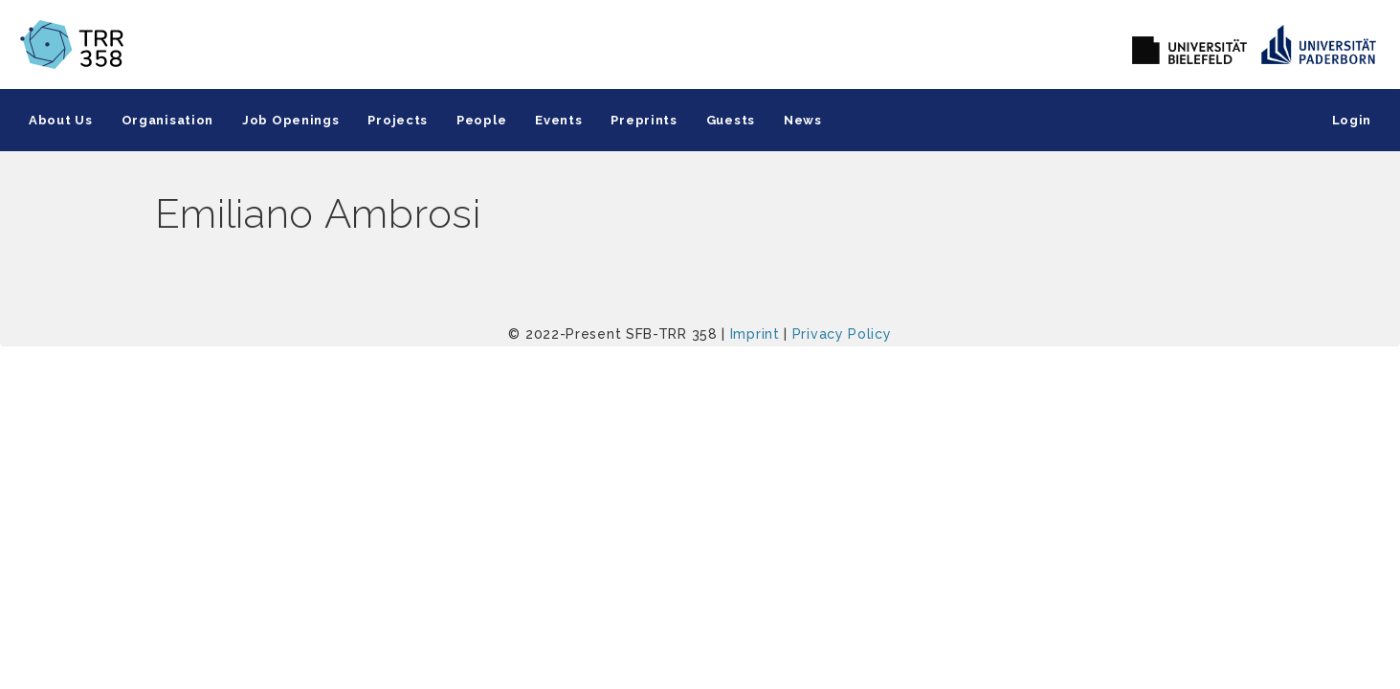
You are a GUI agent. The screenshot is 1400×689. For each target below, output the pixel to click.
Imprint (755, 334)
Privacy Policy (842, 334)
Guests (730, 120)
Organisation (167, 120)
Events (558, 120)
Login (1352, 120)
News (803, 120)
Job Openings (290, 120)
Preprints (644, 120)
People (481, 120)
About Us (61, 120)
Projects (397, 120)
